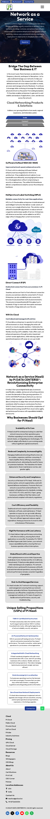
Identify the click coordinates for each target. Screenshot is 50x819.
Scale (25, 118)
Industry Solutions (12, 736)
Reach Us (25, 42)
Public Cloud (10, 723)
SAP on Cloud (11, 729)
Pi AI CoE (9, 775)
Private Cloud (11, 726)
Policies (8, 782)
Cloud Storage (11, 749)
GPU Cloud (10, 742)
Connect (25, 121)
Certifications (11, 772)
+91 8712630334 (14, 802)
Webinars (5, 2)
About (8, 769)
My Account (17, 2)
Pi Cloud (9, 720)
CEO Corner (10, 779)
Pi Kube (8, 732)
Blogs (8, 756)
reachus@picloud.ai (15, 799)
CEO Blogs (9, 762)
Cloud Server (10, 746)
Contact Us (29, 2)
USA (9, 789)
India (10, 792)
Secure (25, 125)
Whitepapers (10, 759)
